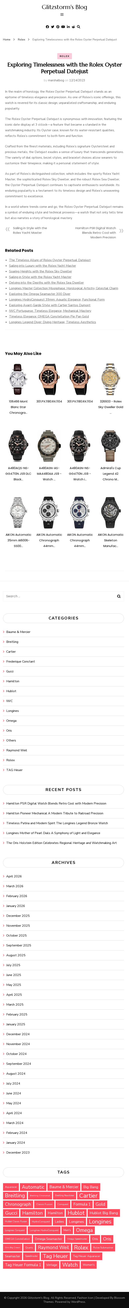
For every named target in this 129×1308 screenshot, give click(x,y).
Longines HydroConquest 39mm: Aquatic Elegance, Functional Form (57, 299)
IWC (9, 701)
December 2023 (18, 1152)
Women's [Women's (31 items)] (89, 1265)
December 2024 (18, 1034)
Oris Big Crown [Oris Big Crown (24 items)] (12, 1247)
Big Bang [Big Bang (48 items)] (90, 1187)
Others (11, 740)
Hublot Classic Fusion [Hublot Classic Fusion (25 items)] (16, 1221)
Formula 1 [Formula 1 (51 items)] (82, 1204)
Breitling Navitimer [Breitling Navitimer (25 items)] (64, 1195)
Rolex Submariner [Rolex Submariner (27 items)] (103, 1247)
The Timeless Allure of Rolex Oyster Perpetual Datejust (50, 260)
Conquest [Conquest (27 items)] (62, 1204)
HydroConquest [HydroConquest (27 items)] (41, 1221)
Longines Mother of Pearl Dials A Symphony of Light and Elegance (53, 833)
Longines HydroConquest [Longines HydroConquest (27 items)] (44, 1230)
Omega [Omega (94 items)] (84, 1230)
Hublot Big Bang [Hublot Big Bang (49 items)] (104, 1213)
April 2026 (14, 876)
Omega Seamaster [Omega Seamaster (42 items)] (48, 1239)
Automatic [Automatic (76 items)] (33, 1187)
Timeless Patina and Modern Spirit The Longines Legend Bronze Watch (57, 823)
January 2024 (15, 1142)
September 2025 (18, 945)
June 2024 (13, 1093)
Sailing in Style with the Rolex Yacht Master (40, 277)
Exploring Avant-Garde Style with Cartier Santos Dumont (49, 305)
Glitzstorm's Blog (64, 7)
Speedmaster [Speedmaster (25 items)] (31, 1256)
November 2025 (18, 925)
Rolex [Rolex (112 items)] (81, 1247)
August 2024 (16, 1073)
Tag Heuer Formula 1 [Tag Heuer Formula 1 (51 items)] (23, 1265)
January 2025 (15, 1024)
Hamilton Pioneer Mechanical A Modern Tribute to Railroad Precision (54, 813)
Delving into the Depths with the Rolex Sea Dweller (46, 282)
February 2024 (16, 1133)
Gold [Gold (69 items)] (100, 1204)
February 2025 (16, 1014)
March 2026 (15, 886)
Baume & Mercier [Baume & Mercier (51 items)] (63, 1187)
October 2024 (16, 1054)
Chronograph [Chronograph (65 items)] (18, 1204)
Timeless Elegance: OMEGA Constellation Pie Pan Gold (49, 316)
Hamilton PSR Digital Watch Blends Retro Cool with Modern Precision (95, 232)
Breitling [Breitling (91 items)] (15, 1195)
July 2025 (13, 965)
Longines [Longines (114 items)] (100, 1221)
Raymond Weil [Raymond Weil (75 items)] (53, 1247)
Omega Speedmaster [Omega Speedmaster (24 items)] (77, 1238)
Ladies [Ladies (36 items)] (59, 1222)
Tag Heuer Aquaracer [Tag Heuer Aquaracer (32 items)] (86, 1256)
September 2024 (18, 1064)
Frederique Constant (20, 661)
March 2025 (15, 1004)
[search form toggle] (78, 27)
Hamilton (12, 681)
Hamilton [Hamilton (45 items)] (55, 1213)
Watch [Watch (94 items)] (70, 1264)
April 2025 (14, 995)
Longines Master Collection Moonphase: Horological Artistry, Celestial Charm (63, 288)
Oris (9, 730)
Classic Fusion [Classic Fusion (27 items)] (44, 1204)
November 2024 (18, 1044)
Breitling (12, 642)
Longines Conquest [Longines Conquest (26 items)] (15, 1230)
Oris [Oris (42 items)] (95, 1239)
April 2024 (14, 1113)
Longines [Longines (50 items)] (76, 1221)
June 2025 (13, 975)
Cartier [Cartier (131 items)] (88, 1195)
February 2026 (16, 896)
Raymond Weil (16, 750)
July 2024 (13, 1083)
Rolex (65, 56)
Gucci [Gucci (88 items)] (11, 1213)
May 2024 (13, 1103)
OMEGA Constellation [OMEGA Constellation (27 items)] (17, 1239)
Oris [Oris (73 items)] (107, 1239)
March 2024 (15, 1123)
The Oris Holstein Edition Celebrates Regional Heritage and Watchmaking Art (61, 843)
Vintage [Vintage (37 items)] (51, 1265)
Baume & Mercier (18, 632)
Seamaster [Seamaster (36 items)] (12, 1256)
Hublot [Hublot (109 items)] (76, 1213)
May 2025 (13, 985)
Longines (12, 711)
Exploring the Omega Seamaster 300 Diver (39, 294)
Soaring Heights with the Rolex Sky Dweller (40, 271)
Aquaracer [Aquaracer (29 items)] (11, 1187)
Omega (11, 721)
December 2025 (18, 916)
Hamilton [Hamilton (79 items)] (32, 1213)
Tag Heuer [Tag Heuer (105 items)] (55, 1256)
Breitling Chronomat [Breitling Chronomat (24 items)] (40, 1195)
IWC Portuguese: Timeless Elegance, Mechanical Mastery (50, 311)
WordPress (78, 1302)
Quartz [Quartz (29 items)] (29, 1247)
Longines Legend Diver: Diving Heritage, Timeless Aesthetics (52, 322)
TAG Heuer (14, 770)
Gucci (9, 671)
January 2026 (15, 906)
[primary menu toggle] (63, 15)
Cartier (11, 651)
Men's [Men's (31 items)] (67, 1230)
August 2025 (16, 955)
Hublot (11, 691)
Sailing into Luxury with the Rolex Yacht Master (42, 266)
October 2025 (16, 935)
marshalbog (56, 80)
